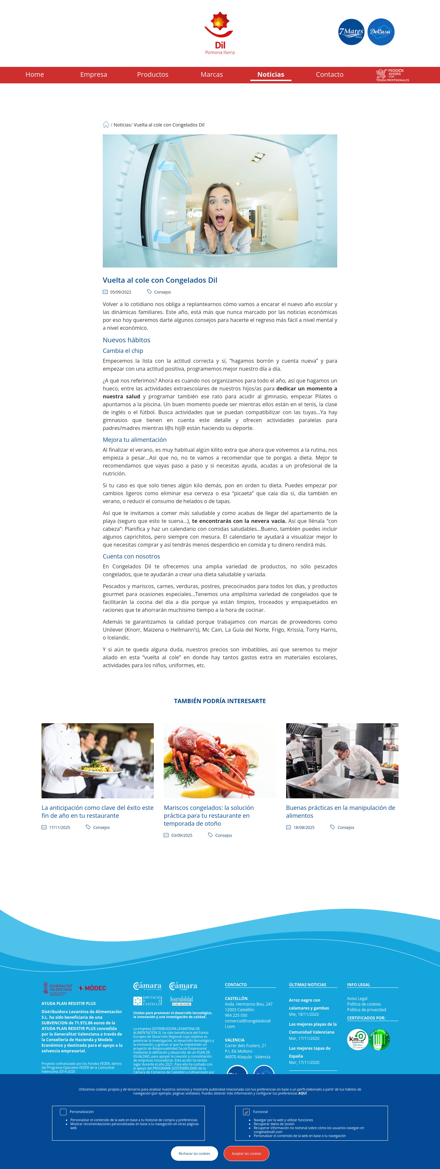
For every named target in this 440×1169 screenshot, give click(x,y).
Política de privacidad (366, 1009)
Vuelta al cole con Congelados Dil (169, 125)
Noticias (270, 74)
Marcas (212, 74)
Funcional (260, 1111)
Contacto (330, 74)
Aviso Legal (357, 998)
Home (34, 74)
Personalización (82, 1111)
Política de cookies (364, 1004)
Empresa (93, 74)
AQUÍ (302, 1093)
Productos (152, 74)
